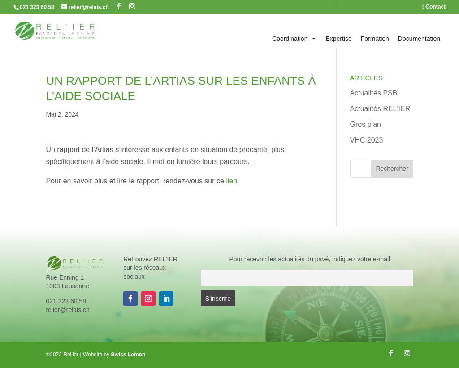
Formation (375, 38)
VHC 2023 (366, 140)
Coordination (294, 38)
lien (231, 181)
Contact (434, 7)
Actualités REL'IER (380, 109)
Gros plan (365, 124)
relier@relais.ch (67, 309)
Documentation (419, 38)
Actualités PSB (374, 93)
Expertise (338, 38)
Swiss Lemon (128, 354)
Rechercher (392, 168)
